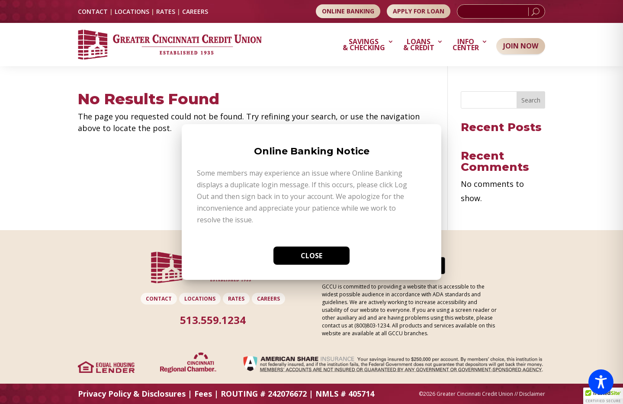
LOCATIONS (132, 11)
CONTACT (93, 11)
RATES (165, 11)
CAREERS (195, 11)
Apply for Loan (418, 11)
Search (530, 100)
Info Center (466, 45)
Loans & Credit (418, 45)
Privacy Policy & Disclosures (132, 393)
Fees (203, 393)
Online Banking (348, 11)
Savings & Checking (364, 45)
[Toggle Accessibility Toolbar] (601, 382)
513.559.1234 (213, 320)
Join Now (520, 46)
